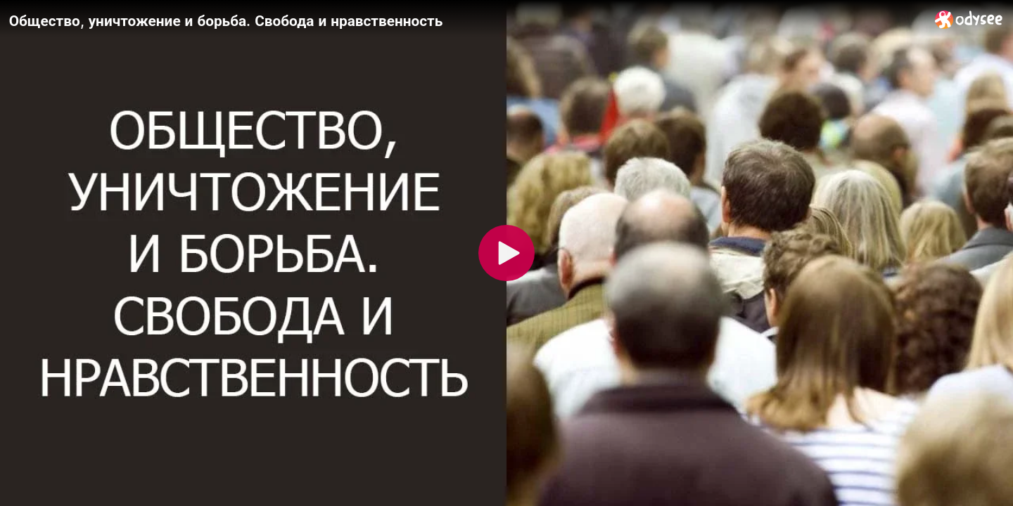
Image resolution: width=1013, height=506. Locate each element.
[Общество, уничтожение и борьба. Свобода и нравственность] (466, 20)
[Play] (506, 253)
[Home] (969, 19)
